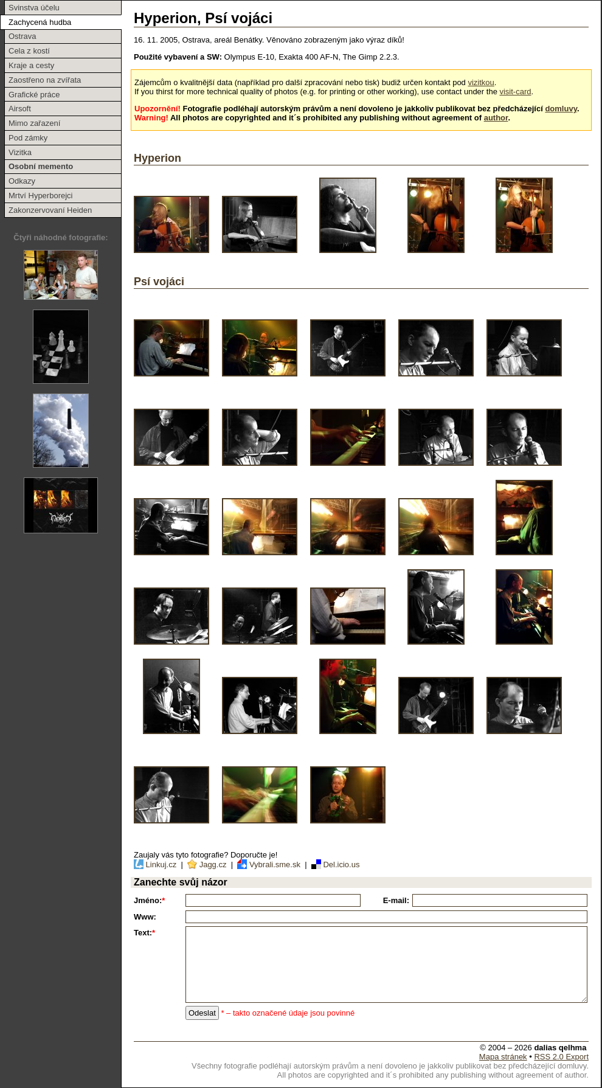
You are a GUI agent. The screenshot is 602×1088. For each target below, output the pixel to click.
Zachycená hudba (40, 22)
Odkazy (22, 180)
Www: (145, 916)
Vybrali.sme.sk (269, 864)
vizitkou (481, 82)
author (496, 117)
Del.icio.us (334, 864)
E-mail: (396, 900)
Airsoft (20, 108)
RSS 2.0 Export (561, 1056)
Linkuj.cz (156, 864)
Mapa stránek (503, 1056)
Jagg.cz (207, 864)
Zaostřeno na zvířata (45, 80)
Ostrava (22, 36)
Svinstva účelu (34, 7)
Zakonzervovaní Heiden (50, 210)
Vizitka (20, 152)
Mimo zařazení (34, 123)
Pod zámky (28, 137)
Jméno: (149, 900)
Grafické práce (34, 94)
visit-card (515, 91)
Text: (144, 932)
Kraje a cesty (31, 65)
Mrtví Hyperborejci (40, 195)
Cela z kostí (29, 50)
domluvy (561, 108)
